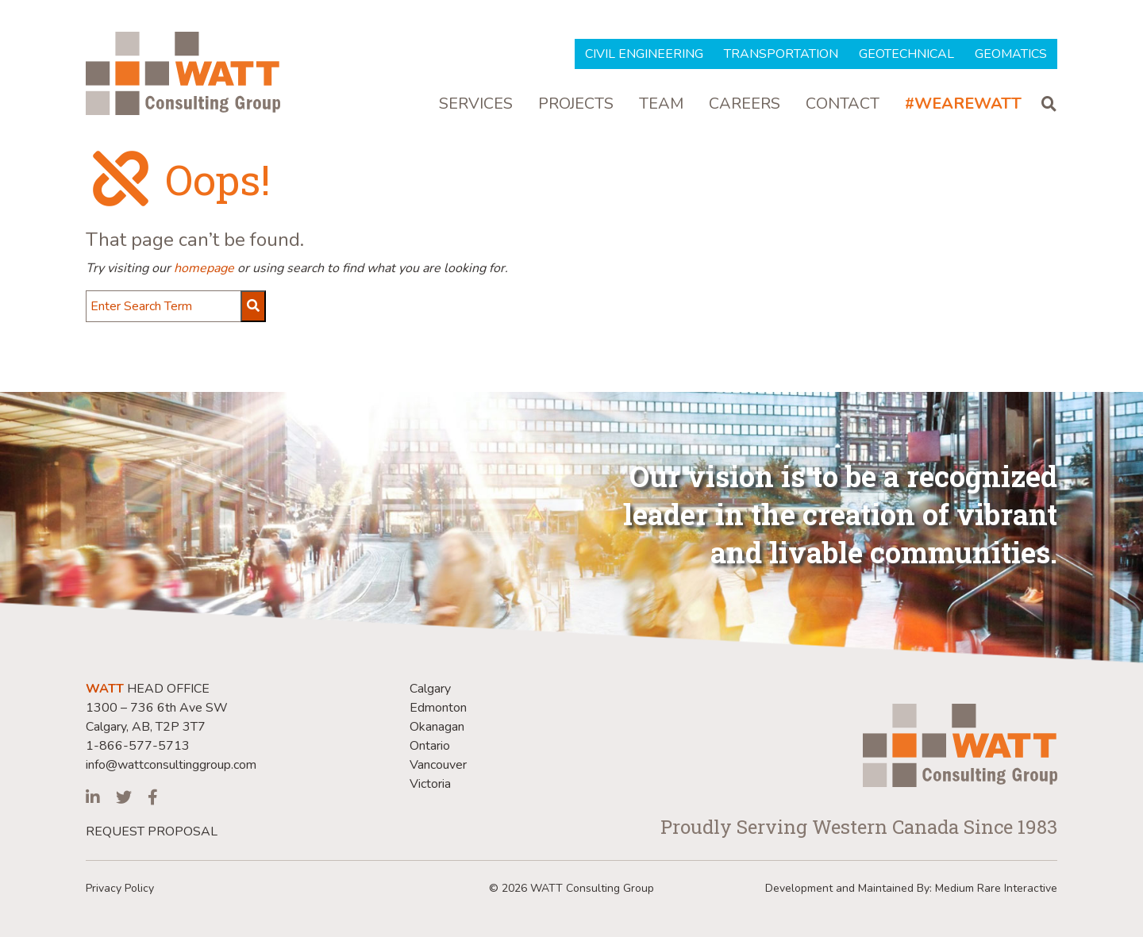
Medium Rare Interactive (996, 888)
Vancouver (438, 765)
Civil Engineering (644, 54)
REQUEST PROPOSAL (151, 831)
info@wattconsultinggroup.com (171, 765)
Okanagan (437, 726)
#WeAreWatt (963, 104)
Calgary (430, 688)
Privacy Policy (120, 888)
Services (476, 104)
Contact (842, 104)
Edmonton (438, 707)
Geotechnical (906, 54)
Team (661, 104)
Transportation (781, 54)
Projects (576, 104)
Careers (744, 104)
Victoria (430, 784)
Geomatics (1011, 54)
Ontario (430, 746)
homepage (204, 268)
